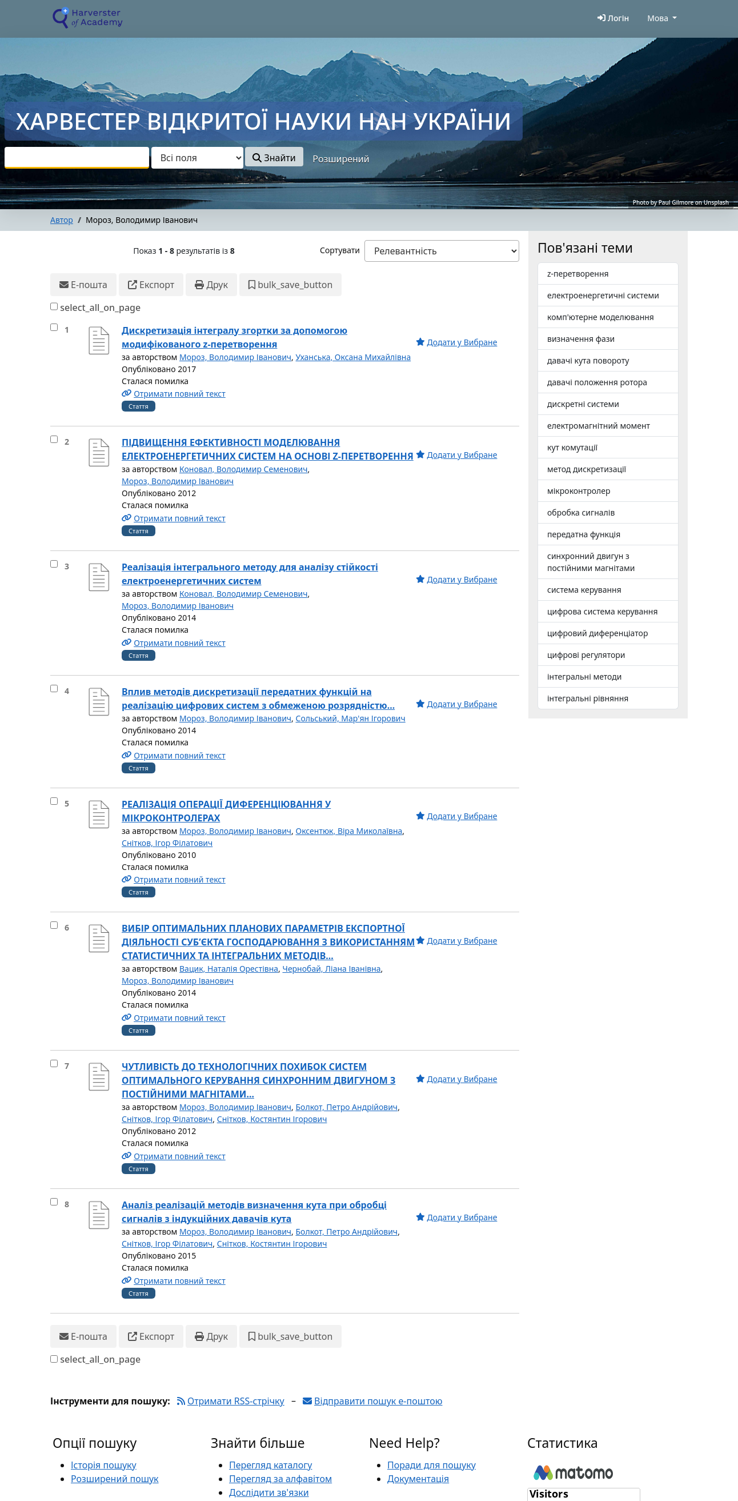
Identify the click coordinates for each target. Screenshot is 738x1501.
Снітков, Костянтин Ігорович (272, 1118)
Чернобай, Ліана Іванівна (331, 968)
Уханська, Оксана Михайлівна (353, 357)
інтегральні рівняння (587, 698)
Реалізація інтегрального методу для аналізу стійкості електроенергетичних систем (250, 574)
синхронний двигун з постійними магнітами (591, 561)
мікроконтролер (578, 490)
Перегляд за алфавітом (280, 1478)
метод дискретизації (586, 469)
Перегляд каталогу (270, 1465)
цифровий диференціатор (597, 633)
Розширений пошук (115, 1478)
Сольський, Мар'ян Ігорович (351, 718)
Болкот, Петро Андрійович (347, 1106)
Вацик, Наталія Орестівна (228, 968)
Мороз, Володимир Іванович (235, 357)
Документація (418, 1478)
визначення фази (581, 338)
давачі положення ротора (597, 382)
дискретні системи (583, 403)
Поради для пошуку (431, 1465)
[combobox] (77, 158)
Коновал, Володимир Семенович (243, 469)
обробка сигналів (581, 512)
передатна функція (583, 534)
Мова (657, 18)
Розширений (340, 159)
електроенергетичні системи (603, 295)
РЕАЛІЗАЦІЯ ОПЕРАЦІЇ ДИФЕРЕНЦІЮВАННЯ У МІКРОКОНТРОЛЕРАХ (226, 811)
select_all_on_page (100, 307)
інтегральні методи (584, 676)
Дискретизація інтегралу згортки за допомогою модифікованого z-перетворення (234, 337)
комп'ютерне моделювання (600, 317)
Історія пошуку (104, 1465)
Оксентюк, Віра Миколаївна (349, 830)
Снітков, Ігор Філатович (167, 842)
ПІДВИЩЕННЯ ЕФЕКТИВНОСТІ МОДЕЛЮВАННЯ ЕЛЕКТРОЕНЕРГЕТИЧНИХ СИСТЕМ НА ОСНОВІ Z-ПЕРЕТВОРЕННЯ (268, 449)
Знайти (273, 157)
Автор (61, 219)
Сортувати (340, 250)
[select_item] (54, 327)
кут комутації (572, 447)
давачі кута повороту (588, 360)
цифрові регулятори (586, 654)
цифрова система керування (602, 611)
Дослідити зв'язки (269, 1492)
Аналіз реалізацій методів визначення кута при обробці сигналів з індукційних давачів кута (254, 1212)
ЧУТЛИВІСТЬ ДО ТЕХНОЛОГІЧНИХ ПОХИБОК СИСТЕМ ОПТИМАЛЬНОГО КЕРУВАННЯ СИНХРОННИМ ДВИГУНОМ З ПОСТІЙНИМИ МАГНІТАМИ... (259, 1080)
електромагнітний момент (598, 425)
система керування (584, 589)
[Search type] (197, 158)
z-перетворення (578, 273)
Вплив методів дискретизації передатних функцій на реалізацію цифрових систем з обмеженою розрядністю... (258, 698)
